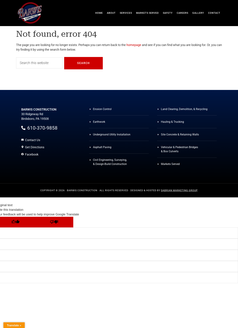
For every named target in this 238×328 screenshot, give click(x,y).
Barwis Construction (30, 13)
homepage (133, 45)
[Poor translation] (54, 222)
